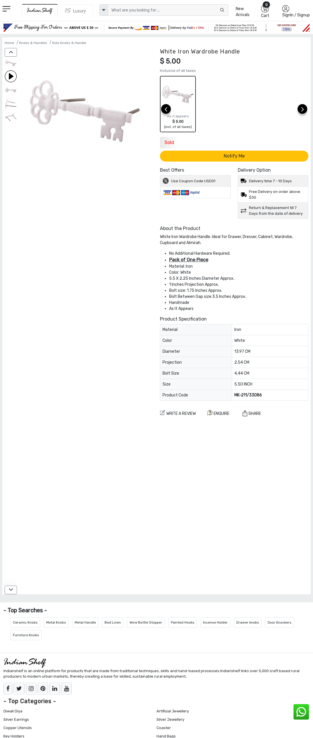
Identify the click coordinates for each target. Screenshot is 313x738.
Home (9, 43)
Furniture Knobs (26, 635)
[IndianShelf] (40, 10)
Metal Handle (85, 622)
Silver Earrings (16, 719)
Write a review (178, 413)
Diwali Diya (12, 711)
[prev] (166, 109)
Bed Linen (113, 622)
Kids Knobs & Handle (69, 43)
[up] (11, 52)
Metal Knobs (56, 622)
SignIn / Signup (296, 15)
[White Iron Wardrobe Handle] (11, 63)
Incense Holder (215, 622)
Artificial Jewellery (172, 711)
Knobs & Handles (33, 43)
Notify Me (234, 156)
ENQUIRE (218, 413)
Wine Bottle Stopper (146, 622)
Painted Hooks (182, 622)
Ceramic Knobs (25, 622)
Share (252, 413)
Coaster (163, 728)
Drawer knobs (247, 622)
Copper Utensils (17, 728)
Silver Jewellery (170, 719)
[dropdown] (103, 10)
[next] (302, 109)
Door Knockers (279, 622)
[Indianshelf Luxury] (75, 10)
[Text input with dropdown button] (168, 10)
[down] (11, 590)
